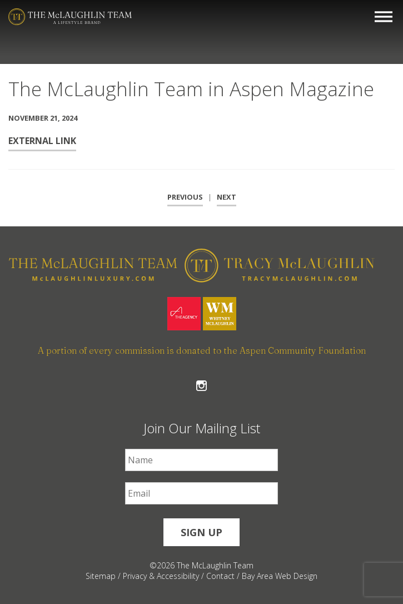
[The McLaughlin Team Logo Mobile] (70, 16)
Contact (220, 576)
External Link (42, 141)
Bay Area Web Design (279, 576)
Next (226, 197)
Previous (185, 197)
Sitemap (101, 576)
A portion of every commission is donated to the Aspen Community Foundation (202, 350)
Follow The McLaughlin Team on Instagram (201, 386)
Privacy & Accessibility (161, 576)
